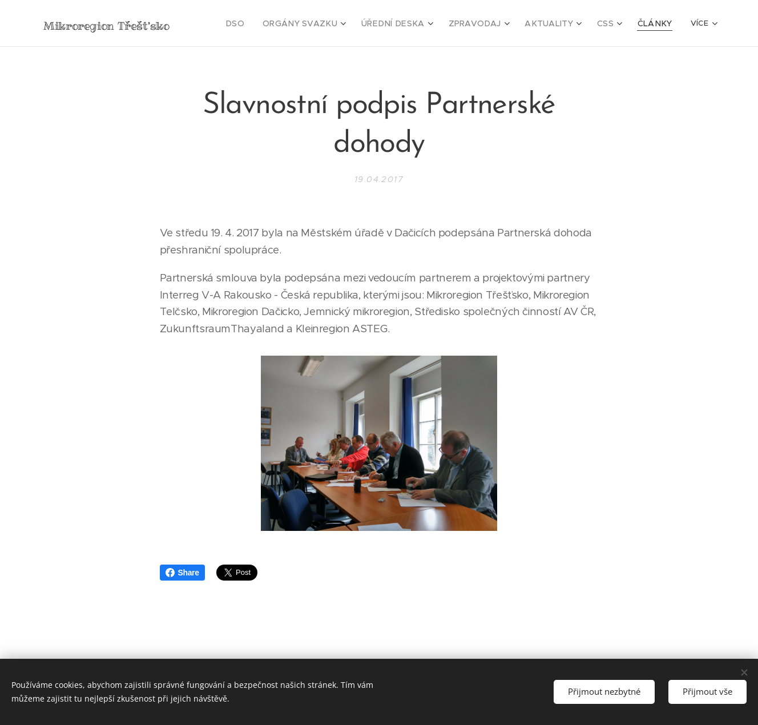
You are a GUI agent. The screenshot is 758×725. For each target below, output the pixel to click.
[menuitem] (265, 23)
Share (182, 572)
